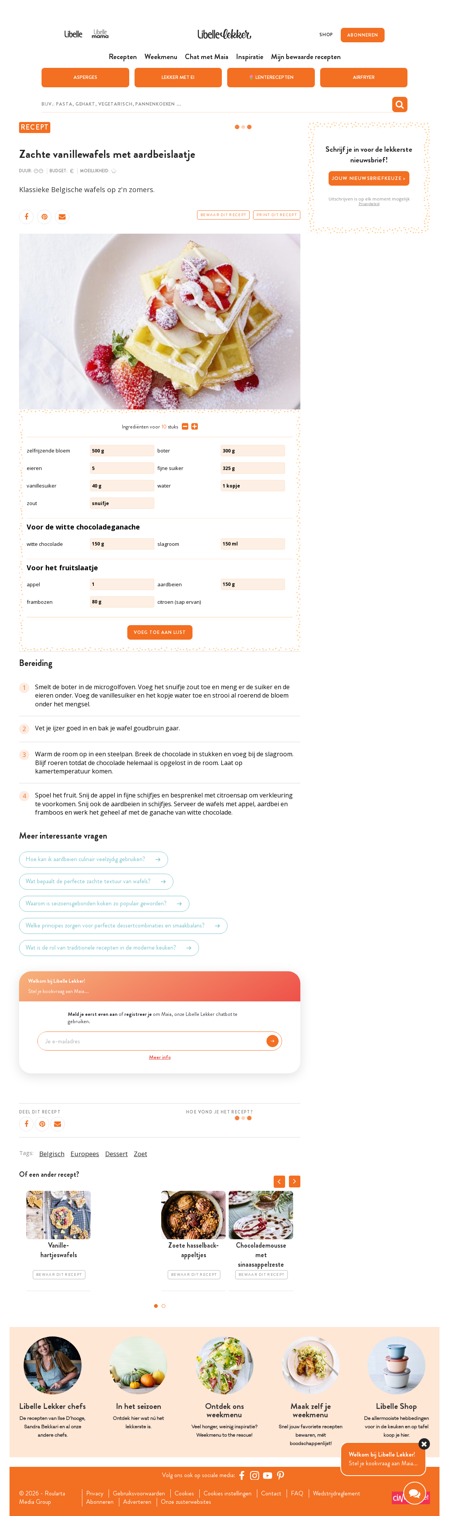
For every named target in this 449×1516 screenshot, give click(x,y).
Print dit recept (277, 215)
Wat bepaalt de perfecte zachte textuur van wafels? (96, 881)
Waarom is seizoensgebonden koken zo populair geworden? (104, 903)
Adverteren (137, 1502)
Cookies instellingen (228, 1493)
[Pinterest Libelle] (280, 1475)
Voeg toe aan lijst (160, 632)
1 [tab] (156, 1306)
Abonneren (100, 1502)
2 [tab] (163, 1306)
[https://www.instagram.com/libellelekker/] (254, 1475)
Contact (271, 1493)
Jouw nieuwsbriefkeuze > (369, 178)
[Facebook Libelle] (241, 1475)
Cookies (184, 1493)
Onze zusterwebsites (186, 1502)
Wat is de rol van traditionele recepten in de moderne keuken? (109, 948)
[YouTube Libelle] (267, 1475)
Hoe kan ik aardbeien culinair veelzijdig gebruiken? (94, 859)
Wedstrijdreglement (336, 1493)
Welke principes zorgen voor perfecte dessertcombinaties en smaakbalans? (123, 925)
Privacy (94, 1493)
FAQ (297, 1493)
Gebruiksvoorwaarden (139, 1493)
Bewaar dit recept (223, 215)
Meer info (160, 1057)
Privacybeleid (369, 204)
